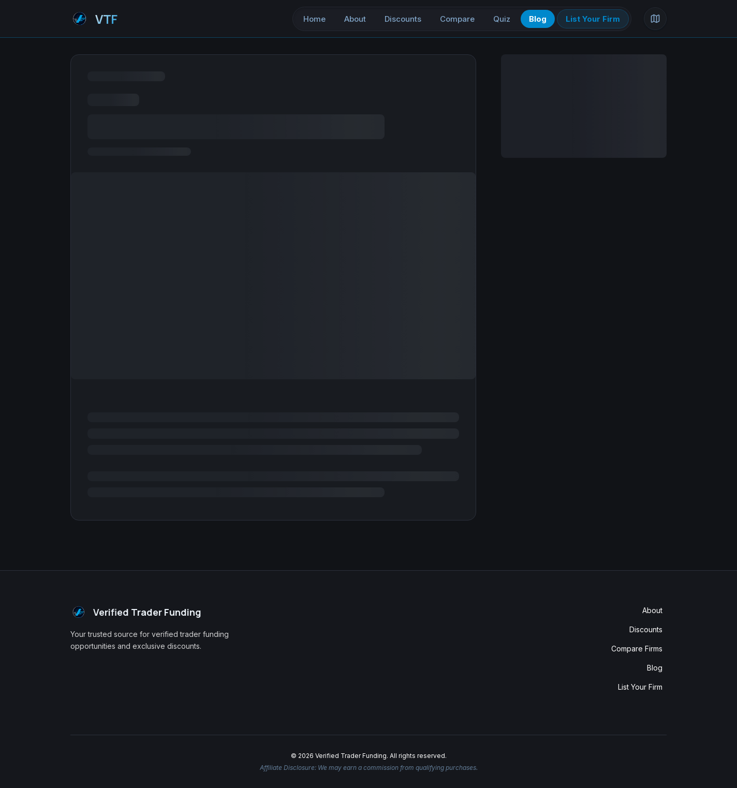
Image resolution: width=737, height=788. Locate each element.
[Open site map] (655, 18)
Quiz (501, 19)
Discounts (403, 19)
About (355, 19)
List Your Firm (593, 19)
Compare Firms (636, 648)
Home (314, 19)
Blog (538, 19)
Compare (457, 19)
